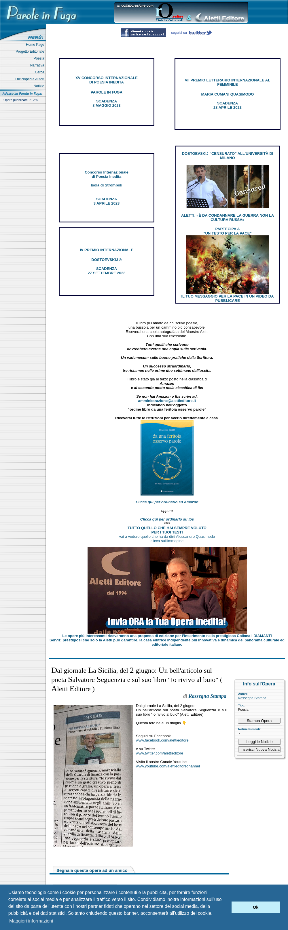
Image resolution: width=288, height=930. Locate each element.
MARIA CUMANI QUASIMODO (227, 94)
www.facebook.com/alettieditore (162, 740)
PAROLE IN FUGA (106, 92)
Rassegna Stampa (252, 698)
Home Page (36, 45)
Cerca (40, 72)
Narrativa (38, 65)
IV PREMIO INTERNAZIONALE (106, 250)
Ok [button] (255, 907)
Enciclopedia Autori (30, 79)
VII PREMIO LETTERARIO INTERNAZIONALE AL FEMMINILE (227, 82)
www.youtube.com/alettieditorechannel (168, 766)
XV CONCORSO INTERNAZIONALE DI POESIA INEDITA (106, 80)
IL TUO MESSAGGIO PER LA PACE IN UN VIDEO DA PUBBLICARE (227, 298)
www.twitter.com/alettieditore (159, 753)
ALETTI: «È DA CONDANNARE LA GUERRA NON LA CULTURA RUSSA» (227, 217)
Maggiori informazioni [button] (31, 920)
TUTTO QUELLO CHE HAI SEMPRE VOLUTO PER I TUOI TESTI (167, 530)
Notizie (40, 86)
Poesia (40, 58)
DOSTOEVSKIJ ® (106, 260)
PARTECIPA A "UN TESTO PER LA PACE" (227, 231)
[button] (226, 907)
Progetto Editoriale (31, 51)
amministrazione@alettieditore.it (167, 401)
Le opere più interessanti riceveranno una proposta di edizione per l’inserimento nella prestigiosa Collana (167, 636)
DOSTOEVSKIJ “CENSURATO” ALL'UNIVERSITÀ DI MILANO (227, 155)
